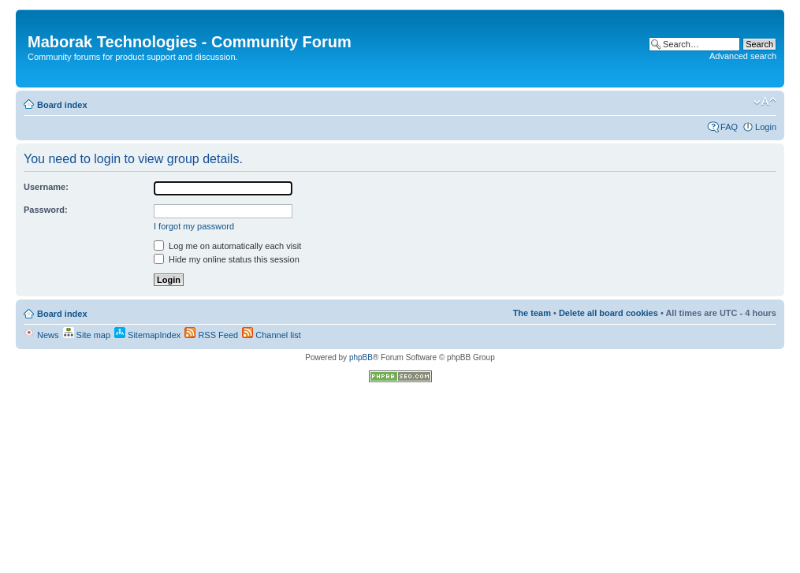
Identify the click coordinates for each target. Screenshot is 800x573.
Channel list (271, 335)
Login (765, 127)
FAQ (729, 127)
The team (532, 313)
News (41, 335)
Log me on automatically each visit (227, 246)
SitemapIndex (147, 335)
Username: (46, 187)
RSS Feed (211, 335)
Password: (46, 209)
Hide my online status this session (227, 259)
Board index (62, 105)
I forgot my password (194, 226)
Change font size (764, 102)
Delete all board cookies (608, 313)
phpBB (361, 357)
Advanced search (742, 56)
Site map (86, 335)
